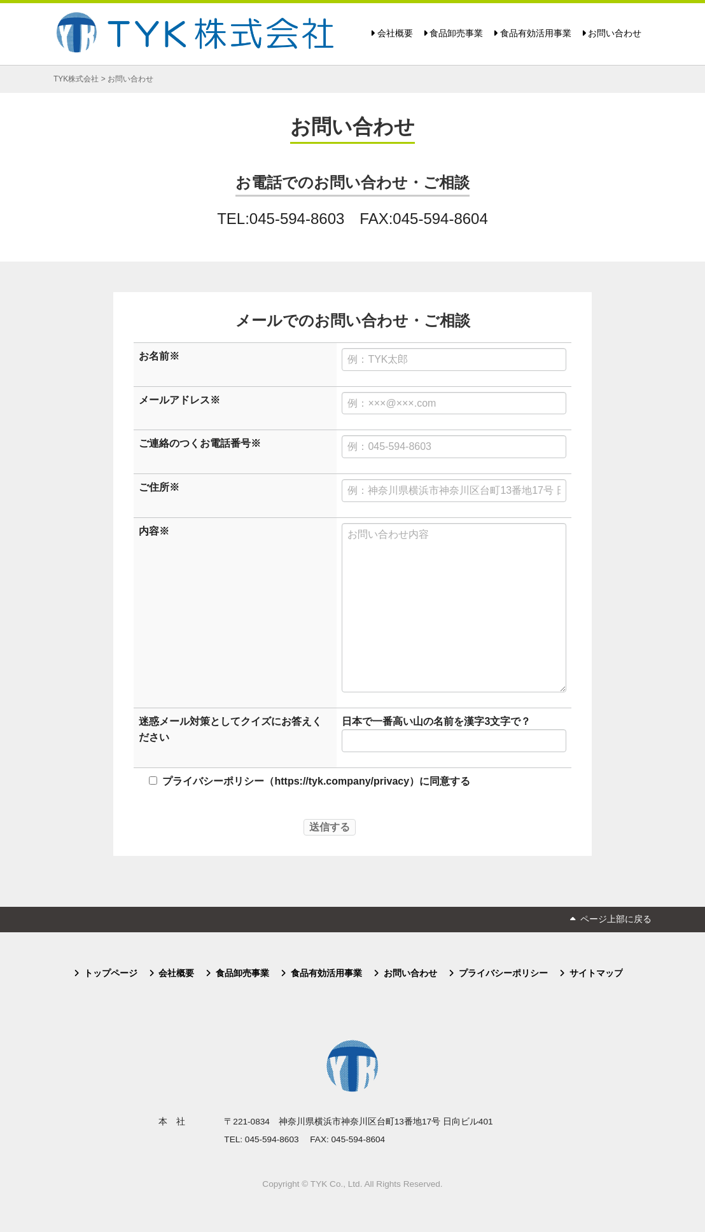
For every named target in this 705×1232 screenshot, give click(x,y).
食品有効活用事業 (535, 33)
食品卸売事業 (456, 33)
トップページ (110, 973)
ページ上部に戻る (616, 919)
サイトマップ (596, 973)
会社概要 (395, 33)
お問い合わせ (614, 33)
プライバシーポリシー (503, 973)
